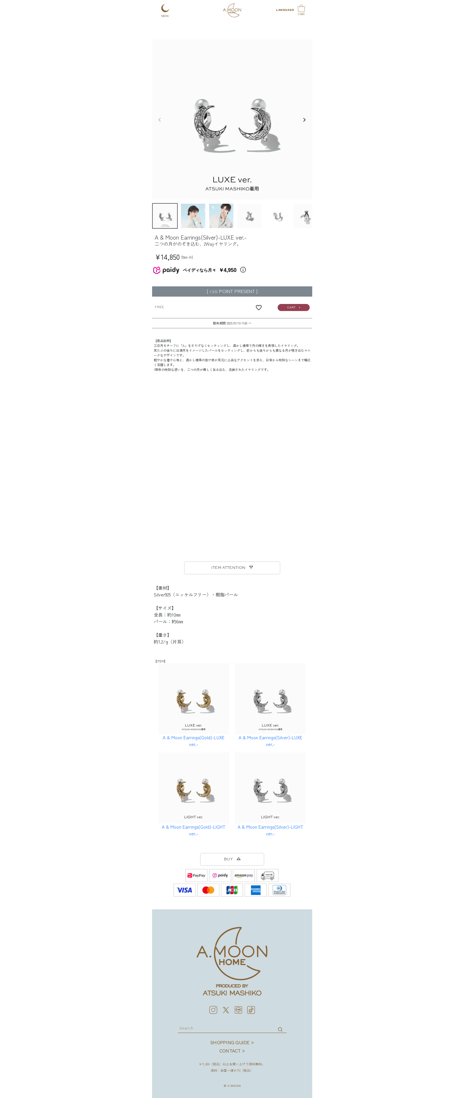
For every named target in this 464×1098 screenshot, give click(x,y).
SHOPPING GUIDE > (232, 1042)
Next (304, 120)
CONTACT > (232, 1051)
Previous (159, 120)
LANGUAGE (284, 10)
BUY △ (232, 859)
